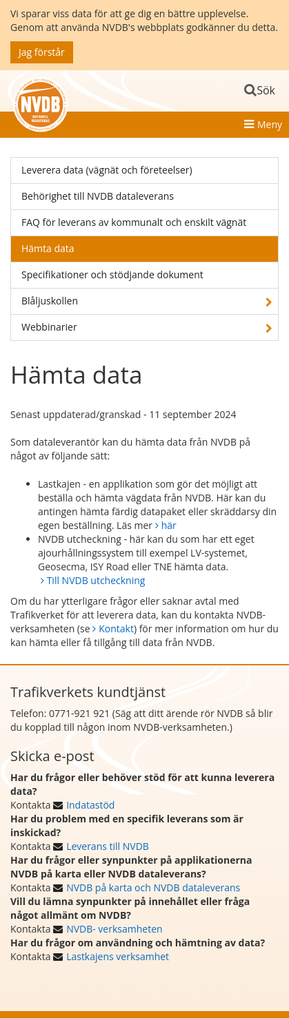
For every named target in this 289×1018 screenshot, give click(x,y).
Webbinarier (49, 326)
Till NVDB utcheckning (96, 580)
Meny (269, 124)
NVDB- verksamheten (114, 928)
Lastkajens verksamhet (117, 956)
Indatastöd (90, 804)
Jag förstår (42, 52)
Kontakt (116, 628)
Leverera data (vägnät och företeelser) (106, 169)
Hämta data (47, 248)
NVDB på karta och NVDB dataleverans (153, 887)
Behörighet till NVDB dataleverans (97, 195)
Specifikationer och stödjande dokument (112, 274)
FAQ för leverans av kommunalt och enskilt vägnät (133, 222)
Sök (266, 90)
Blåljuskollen (49, 300)
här (169, 525)
